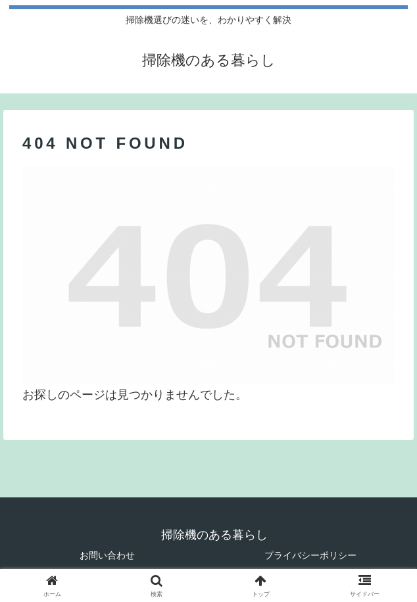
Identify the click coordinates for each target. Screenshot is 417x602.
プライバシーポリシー (310, 555)
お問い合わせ (107, 555)
